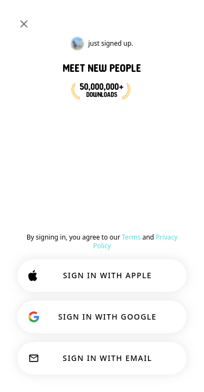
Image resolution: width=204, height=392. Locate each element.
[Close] (23, 23)
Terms (131, 237)
